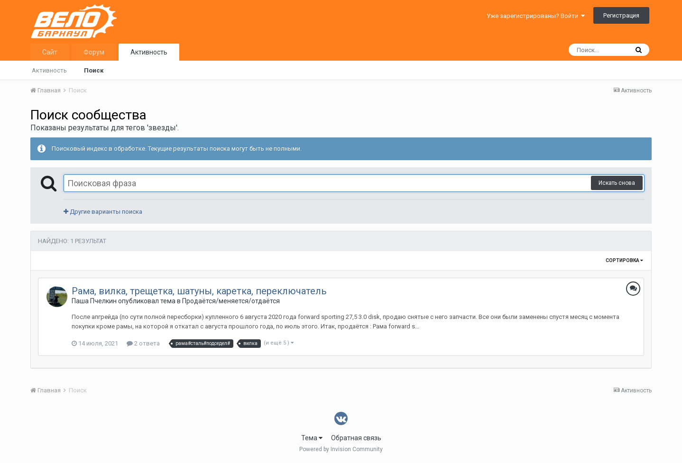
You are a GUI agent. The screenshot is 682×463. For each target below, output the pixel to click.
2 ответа (143, 343)
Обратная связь (356, 438)
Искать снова (617, 183)
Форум (93, 52)
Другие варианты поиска (103, 211)
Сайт (49, 52)
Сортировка (624, 260)
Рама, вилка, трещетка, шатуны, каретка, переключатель (199, 291)
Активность (148, 52)
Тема (312, 438)
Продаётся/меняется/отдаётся (231, 301)
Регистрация (621, 15)
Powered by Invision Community (341, 449)
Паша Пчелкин (94, 301)
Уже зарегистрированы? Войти (536, 15)
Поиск (93, 70)
